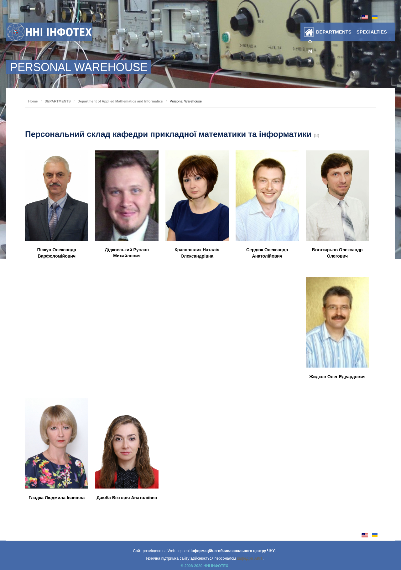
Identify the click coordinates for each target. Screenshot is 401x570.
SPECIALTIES (372, 31)
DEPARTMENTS (334, 31)
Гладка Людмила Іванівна (57, 497)
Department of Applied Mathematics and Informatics (120, 101)
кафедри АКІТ (250, 558)
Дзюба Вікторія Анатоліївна (126, 497)
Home (310, 33)
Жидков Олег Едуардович (337, 376)
